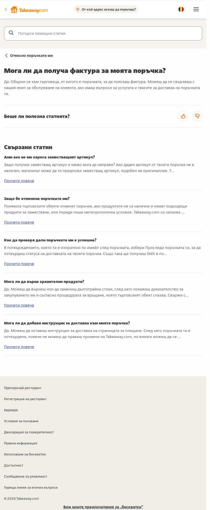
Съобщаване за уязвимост (25, 476)
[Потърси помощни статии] (108, 33)
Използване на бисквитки (25, 454)
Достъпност (13, 465)
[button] (26, 9)
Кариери (11, 410)
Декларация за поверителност (29, 432)
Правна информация (20, 443)
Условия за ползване (21, 421)
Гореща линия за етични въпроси (31, 487)
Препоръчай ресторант (22, 388)
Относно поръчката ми (31, 55)
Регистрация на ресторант (25, 399)
